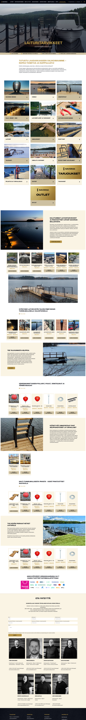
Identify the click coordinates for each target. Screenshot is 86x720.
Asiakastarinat (35, 1)
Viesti (9, 625)
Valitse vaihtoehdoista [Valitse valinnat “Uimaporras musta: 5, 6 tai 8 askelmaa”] (13, 472)
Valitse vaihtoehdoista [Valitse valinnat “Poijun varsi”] (48, 413)
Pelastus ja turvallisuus (14, 181)
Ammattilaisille (51, 1)
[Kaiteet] (53, 182)
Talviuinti (9, 160)
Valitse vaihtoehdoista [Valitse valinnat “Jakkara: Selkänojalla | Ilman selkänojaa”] (73, 270)
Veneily (34, 97)
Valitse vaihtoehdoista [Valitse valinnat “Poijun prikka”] (60, 413)
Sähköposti (34, 617)
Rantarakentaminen (19, 1)
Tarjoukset (62, 181)
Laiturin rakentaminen (65, 118)
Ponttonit (61, 139)
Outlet (34, 202)
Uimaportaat (62, 97)
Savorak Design (43, 1)
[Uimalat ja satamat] (53, 160)
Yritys (57, 1)
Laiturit (12, 1)
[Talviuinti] (27, 160)
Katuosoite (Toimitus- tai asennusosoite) (15, 621)
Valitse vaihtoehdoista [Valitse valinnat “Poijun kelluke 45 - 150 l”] (37, 413)
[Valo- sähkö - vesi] (27, 118)
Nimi (9, 617)
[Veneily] (53, 97)
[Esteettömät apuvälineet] (79, 160)
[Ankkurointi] (53, 139)
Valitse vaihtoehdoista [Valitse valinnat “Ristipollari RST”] (72, 413)
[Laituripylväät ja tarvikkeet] (53, 118)
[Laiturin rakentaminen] (79, 118)
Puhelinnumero (57, 617)
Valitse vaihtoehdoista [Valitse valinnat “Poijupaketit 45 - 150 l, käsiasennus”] (13, 413)
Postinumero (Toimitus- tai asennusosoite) (39, 621)
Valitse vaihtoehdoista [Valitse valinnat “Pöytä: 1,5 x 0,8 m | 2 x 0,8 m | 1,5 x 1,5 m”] (49, 270)
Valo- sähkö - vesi (11, 118)
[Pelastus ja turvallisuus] (27, 182)
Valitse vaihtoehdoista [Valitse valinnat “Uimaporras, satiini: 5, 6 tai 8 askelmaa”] (25, 472)
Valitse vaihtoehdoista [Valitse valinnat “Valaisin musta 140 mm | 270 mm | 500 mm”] (12, 337)
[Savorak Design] (27, 97)
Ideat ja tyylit (28, 1)
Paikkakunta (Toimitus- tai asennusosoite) (62, 621)
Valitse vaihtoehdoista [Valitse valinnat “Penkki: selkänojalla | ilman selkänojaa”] (61, 270)
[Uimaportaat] (79, 97)
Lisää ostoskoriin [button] (14, 511)
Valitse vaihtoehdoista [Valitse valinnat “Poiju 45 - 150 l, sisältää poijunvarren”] (25, 413)
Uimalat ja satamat (38, 160)
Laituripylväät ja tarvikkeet (41, 118)
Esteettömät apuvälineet (66, 160)
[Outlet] (53, 203)
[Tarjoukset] (79, 182)
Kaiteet (34, 181)
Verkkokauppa (62, 1)
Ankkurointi (36, 139)
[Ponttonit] (79, 139)
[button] (84, 2)
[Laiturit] (27, 139)
